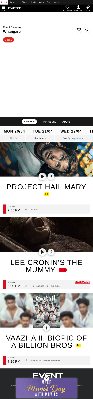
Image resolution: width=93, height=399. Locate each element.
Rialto (24, 2)
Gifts (41, 2)
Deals (33, 2)
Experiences (53, 2)
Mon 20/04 (14, 131)
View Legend (40, 138)
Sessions (29, 121)
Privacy (14, 385)
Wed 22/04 (71, 131)
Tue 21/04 (43, 131)
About (66, 121)
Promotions (48, 121)
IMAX (12, 2)
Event (4, 2)
